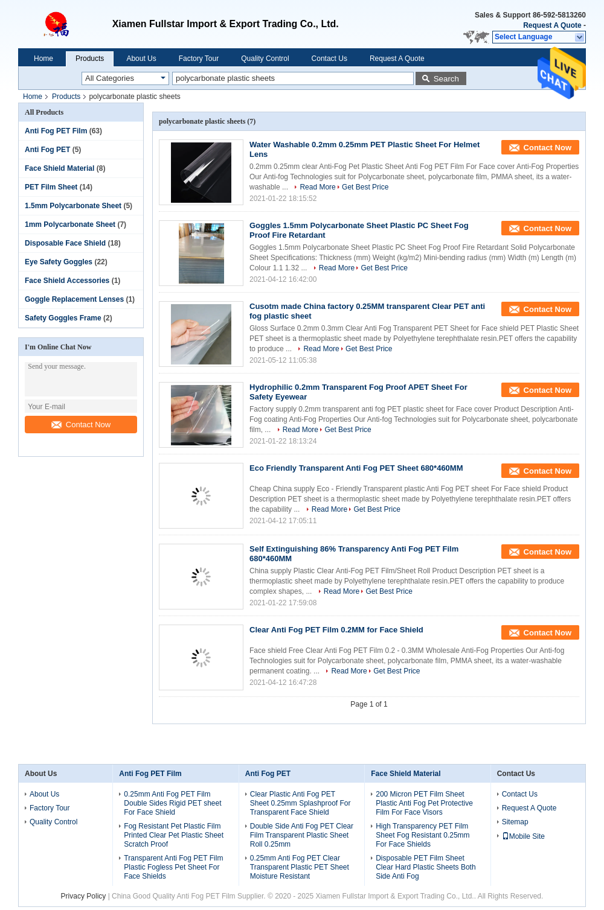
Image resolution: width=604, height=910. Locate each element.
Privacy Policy (83, 896)
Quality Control (265, 58)
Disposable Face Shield (65, 243)
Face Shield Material (59, 168)
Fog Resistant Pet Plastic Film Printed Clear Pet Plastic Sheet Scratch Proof (173, 835)
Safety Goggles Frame (63, 318)
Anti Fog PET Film (56, 131)
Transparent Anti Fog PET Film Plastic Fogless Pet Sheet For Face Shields (173, 867)
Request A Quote (552, 25)
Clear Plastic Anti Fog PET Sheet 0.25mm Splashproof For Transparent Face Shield (300, 803)
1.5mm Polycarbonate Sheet (73, 206)
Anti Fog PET (47, 149)
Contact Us (329, 58)
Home (43, 58)
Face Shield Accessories (67, 280)
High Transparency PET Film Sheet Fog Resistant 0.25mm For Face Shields (422, 835)
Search (446, 78)
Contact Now (81, 424)
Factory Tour (199, 58)
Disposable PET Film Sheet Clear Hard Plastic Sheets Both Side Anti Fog (425, 867)
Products (90, 58)
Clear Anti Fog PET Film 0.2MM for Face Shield (336, 629)
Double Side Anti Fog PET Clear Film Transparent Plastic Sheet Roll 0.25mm (301, 835)
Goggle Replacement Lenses (74, 299)
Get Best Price (365, 187)
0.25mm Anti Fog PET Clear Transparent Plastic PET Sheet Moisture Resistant (299, 867)
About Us (141, 58)
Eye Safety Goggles (58, 262)
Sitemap (515, 822)
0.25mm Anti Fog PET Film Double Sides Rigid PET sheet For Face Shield (172, 803)
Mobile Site (523, 836)
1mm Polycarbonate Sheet (70, 224)
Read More (317, 187)
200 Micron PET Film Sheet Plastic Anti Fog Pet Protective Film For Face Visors (424, 803)
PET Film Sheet (51, 187)
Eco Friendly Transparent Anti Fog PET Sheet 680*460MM (356, 467)
